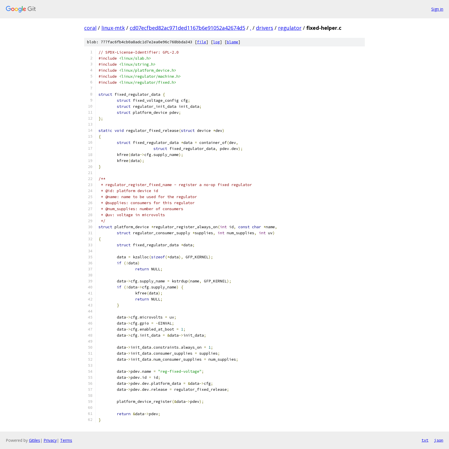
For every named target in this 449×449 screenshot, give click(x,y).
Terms (66, 440)
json (438, 440)
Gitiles (34, 440)
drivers (264, 27)
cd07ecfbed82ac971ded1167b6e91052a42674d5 (187, 27)
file (201, 42)
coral (90, 27)
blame (232, 42)
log (216, 42)
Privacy (50, 440)
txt (425, 440)
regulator (290, 27)
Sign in (437, 9)
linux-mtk (113, 27)
